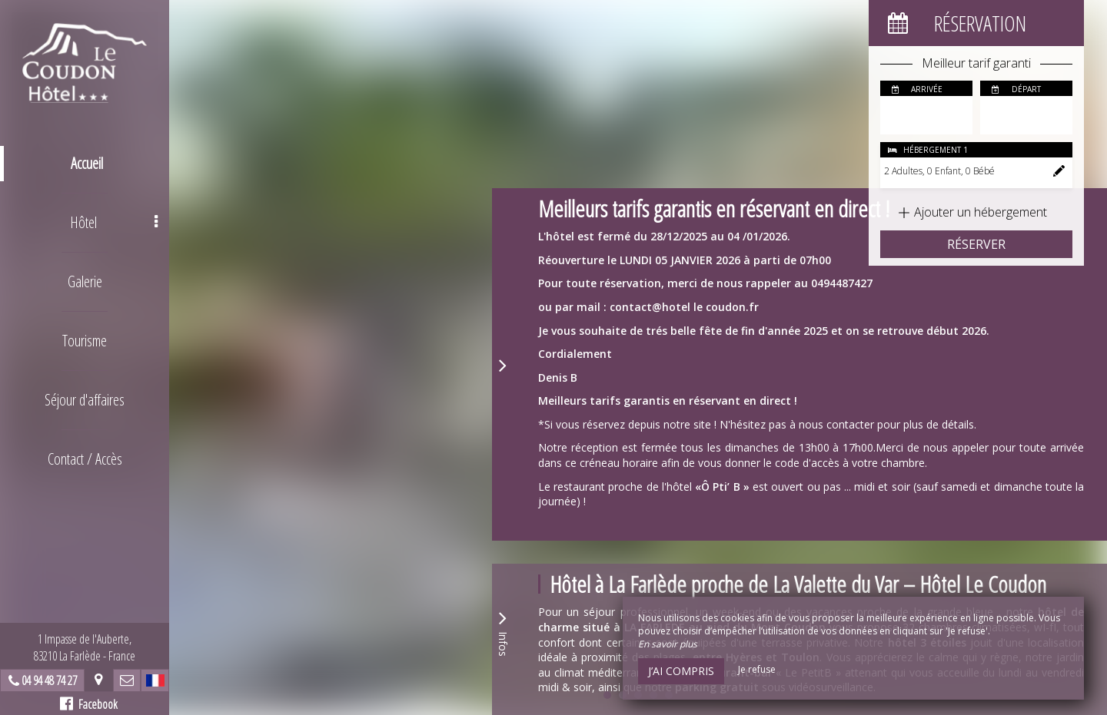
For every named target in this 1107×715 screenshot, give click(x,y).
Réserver (976, 244)
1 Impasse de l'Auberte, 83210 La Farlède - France (84, 647)
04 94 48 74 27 (49, 680)
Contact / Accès (85, 459)
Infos (503, 632)
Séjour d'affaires (85, 399)
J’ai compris (681, 671)
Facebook (89, 704)
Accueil (87, 163)
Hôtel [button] (114, 222)
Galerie (85, 281)
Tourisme (84, 340)
